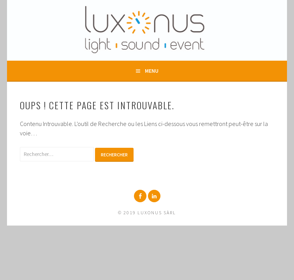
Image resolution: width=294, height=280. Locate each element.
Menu (151, 70)
